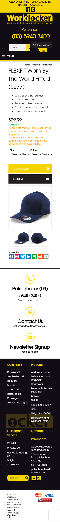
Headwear (47, 64)
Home (27, 64)
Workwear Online (40, 372)
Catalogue (36, 4)
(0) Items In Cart (41, 45)
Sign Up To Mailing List (39, 1)
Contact (37, 431)
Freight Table (14, 393)
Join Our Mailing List (17, 402)
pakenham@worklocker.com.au (41, 471)
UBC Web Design (13, 513)
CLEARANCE (16, 1)
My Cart (11, 442)
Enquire (18, 179)
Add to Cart (21, 168)
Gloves (34, 395)
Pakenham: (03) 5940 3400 (30, 292)
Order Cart (13, 389)
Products (36, 64)
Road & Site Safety (41, 404)
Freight (22, 4)
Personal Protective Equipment (41, 390)
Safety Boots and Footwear (40, 378)
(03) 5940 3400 (30, 36)
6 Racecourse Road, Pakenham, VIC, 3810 (41, 457)
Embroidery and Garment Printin (40, 419)
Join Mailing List (15, 376)
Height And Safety (41, 413)
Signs (33, 409)
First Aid (35, 400)
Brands (10, 385)
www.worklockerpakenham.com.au (41, 448)
